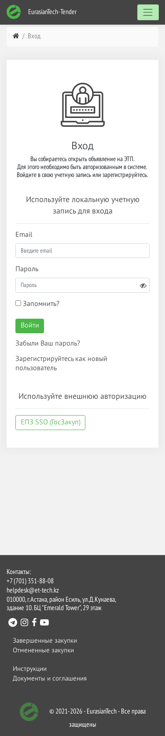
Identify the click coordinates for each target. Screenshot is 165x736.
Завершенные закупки (45, 640)
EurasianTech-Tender (41, 12)
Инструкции (30, 669)
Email (24, 235)
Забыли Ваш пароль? (47, 343)
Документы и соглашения (50, 678)
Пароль (26, 269)
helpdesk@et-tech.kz (33, 590)
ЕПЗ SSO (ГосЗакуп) (51, 422)
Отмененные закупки (43, 650)
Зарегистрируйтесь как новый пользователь (61, 364)
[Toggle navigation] (148, 12)
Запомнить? (37, 304)
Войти (30, 325)
